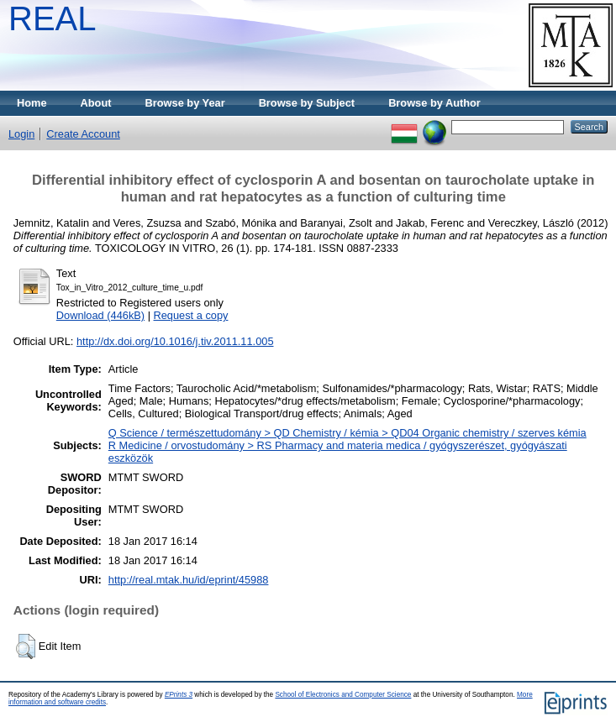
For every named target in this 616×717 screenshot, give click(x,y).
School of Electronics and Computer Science (343, 695)
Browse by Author (434, 103)
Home (32, 103)
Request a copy (191, 315)
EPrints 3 (178, 695)
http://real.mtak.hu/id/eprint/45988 (188, 579)
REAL (52, 18)
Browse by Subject (307, 103)
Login (21, 134)
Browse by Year (185, 103)
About (96, 103)
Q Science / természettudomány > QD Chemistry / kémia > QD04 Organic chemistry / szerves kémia (347, 433)
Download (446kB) (100, 315)
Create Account (83, 134)
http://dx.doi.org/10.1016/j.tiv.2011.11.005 (175, 341)
